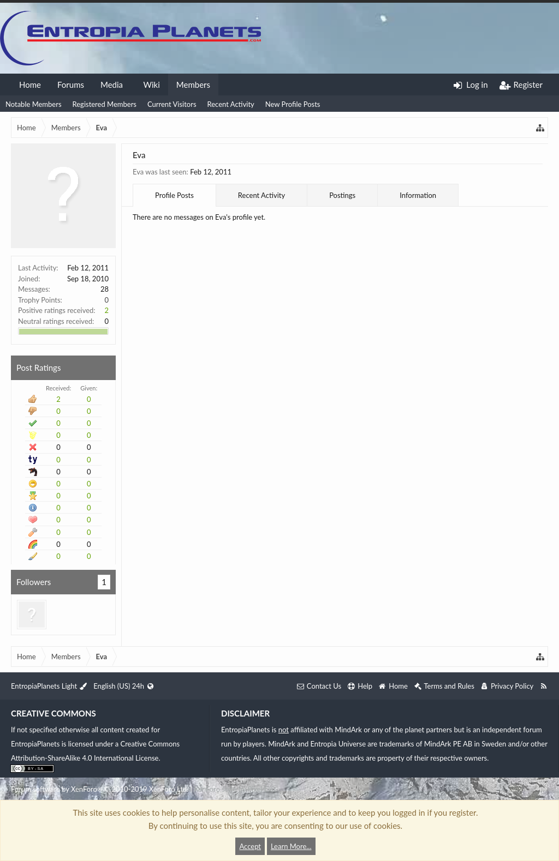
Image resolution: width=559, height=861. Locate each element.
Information (418, 195)
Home (30, 84)
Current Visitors (172, 104)
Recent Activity (230, 104)
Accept (250, 846)
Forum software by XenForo (99, 789)
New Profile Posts (292, 104)
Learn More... (291, 846)
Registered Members (104, 104)
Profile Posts (174, 195)
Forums (70, 84)
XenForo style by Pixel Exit (235, 789)
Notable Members (33, 104)
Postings (342, 195)
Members (193, 84)
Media (111, 84)
